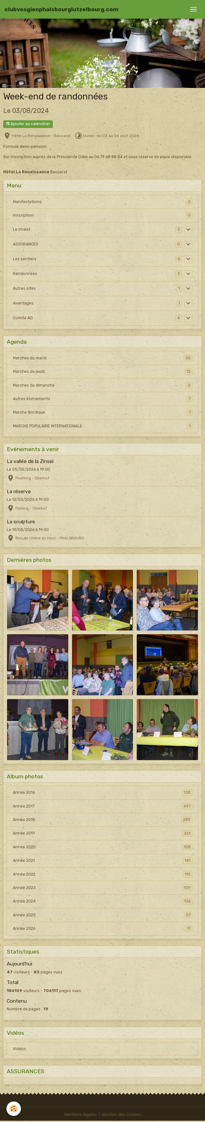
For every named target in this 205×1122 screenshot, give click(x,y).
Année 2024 (102, 901)
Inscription (23, 215)
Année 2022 (102, 874)
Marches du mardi (102, 358)
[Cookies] (13, 1108)
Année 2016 (102, 792)
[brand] (61, 9)
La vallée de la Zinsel (30, 461)
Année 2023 (102, 888)
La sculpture (21, 522)
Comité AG (23, 318)
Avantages (23, 303)
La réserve (19, 491)
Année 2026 (102, 928)
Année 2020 (102, 847)
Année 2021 (102, 860)
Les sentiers (24, 259)
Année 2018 (102, 820)
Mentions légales (80, 1114)
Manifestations (27, 202)
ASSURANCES (25, 244)
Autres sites (24, 288)
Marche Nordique (102, 412)
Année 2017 (102, 806)
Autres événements (102, 399)
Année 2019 (102, 833)
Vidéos (19, 1049)
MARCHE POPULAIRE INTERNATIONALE (102, 426)
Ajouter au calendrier (28, 124)
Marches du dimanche (102, 385)
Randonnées (25, 273)
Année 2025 (102, 915)
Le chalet (21, 229)
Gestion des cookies (121, 1114)
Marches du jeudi (102, 371)
